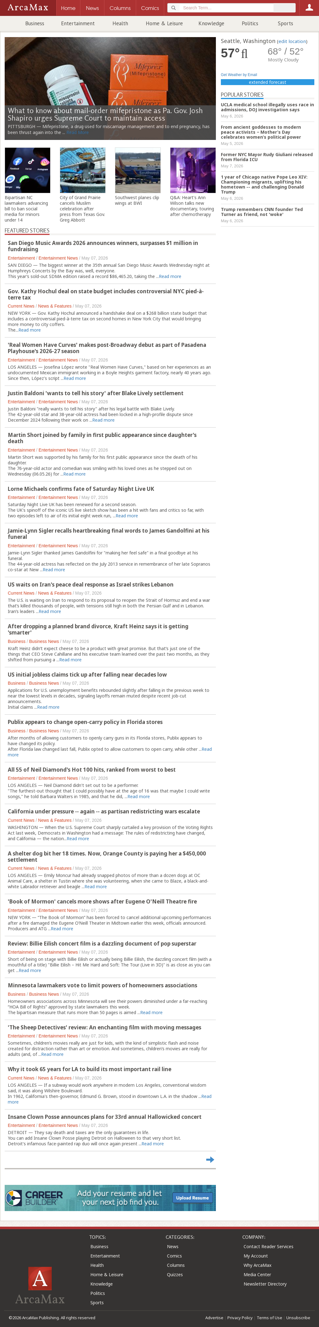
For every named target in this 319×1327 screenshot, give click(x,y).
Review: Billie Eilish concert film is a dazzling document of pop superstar (102, 943)
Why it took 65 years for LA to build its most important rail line (89, 1069)
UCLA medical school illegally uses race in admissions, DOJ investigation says (267, 107)
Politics (250, 23)
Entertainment (78, 23)
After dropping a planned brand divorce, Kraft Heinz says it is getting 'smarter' (98, 629)
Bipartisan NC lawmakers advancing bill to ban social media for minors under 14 (26, 209)
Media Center (257, 1274)
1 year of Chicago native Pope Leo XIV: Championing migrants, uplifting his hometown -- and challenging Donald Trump (264, 184)
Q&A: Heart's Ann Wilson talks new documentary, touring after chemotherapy (192, 206)
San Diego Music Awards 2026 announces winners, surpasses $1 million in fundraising (103, 246)
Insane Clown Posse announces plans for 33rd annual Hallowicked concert (105, 1116)
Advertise (214, 1317)
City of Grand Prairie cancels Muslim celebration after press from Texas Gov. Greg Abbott (82, 209)
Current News (21, 306)
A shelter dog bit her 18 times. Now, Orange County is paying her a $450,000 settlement (107, 856)
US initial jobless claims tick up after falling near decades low (87, 674)
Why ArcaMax (257, 1265)
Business (34, 23)
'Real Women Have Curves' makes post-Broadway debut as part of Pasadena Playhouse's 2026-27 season (107, 348)
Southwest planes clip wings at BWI (137, 200)
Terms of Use (269, 1317)
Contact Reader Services (268, 1246)
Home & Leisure (164, 23)
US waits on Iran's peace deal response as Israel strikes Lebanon (91, 584)
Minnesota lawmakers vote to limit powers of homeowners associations (102, 985)
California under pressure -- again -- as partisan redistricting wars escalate (104, 811)
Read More (77, 132)
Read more (170, 276)
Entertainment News (58, 258)
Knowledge (211, 23)
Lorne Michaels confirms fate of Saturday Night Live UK (81, 488)
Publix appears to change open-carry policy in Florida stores (85, 722)
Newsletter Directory (265, 1284)
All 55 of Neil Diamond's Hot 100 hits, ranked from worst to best (92, 769)
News (173, 1246)
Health (120, 23)
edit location (292, 41)
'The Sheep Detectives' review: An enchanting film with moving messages (104, 1027)
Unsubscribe (298, 1317)
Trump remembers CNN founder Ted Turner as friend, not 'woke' (262, 211)
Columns (176, 1265)
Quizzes (175, 1274)
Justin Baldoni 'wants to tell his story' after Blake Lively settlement (95, 393)
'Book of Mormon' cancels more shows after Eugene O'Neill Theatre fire (102, 901)
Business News (44, 641)
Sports (285, 23)
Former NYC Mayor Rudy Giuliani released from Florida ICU (267, 156)
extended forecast (267, 82)
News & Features (54, 306)
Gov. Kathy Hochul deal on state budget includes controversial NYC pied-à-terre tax (106, 294)
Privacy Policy (240, 1317)
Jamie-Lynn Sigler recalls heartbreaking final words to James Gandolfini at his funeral (108, 533)
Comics (174, 1256)
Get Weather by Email (239, 75)
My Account (256, 1256)
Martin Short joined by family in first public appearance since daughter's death (102, 438)
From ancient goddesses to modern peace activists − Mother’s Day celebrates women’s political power (261, 132)
